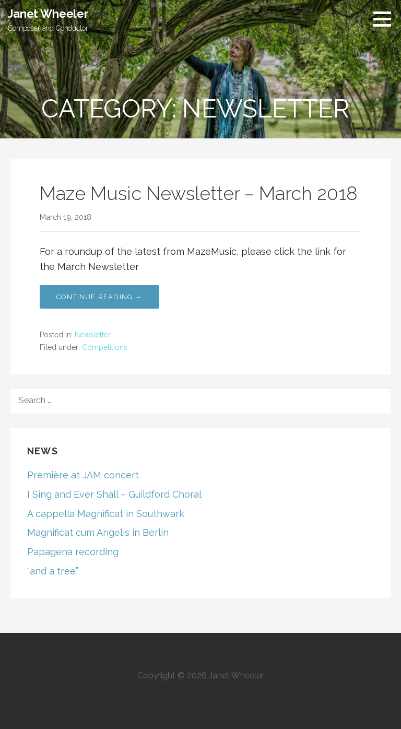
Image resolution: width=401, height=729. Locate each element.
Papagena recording (73, 551)
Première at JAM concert (83, 474)
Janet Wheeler (48, 13)
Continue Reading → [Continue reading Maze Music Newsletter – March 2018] (99, 297)
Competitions (104, 347)
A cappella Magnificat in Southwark (105, 513)
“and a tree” (52, 571)
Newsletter (93, 335)
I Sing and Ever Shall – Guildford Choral (114, 494)
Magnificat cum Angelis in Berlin (98, 532)
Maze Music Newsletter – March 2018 (199, 193)
